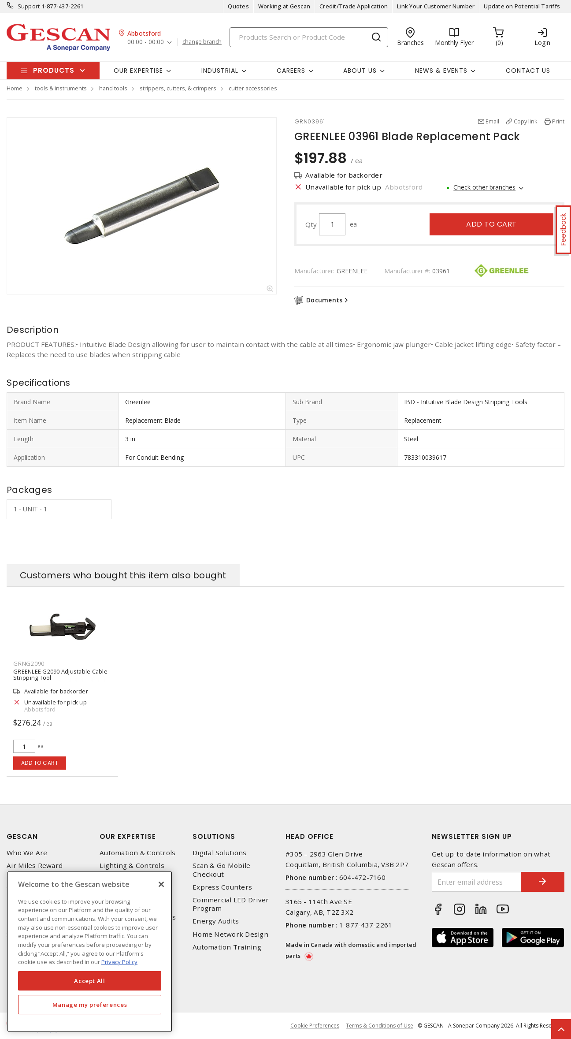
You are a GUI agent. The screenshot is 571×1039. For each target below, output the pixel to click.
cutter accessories (253, 88)
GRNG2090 (28, 663)
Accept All (89, 981)
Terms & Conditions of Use (379, 1025)
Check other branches (484, 187)
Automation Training (227, 947)
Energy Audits (216, 921)
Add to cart (491, 224)
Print (558, 121)
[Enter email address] (476, 882)
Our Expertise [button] (138, 70)
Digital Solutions (219, 853)
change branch (202, 41)
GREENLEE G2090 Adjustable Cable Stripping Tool (60, 674)
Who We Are (27, 853)
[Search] (309, 37)
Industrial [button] (219, 70)
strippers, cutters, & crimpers (178, 88)
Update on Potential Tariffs (522, 6)
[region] (89, 951)
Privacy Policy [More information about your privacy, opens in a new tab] (119, 962)
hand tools (113, 88)
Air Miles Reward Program (35, 869)
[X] (161, 884)
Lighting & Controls (132, 865)
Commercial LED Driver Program (231, 904)
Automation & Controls (137, 853)
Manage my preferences (89, 1005)
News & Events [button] (441, 70)
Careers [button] (291, 70)
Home (14, 88)
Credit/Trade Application (353, 6)
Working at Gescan (284, 6)
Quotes (238, 6)
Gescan (22, 836)
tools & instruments (61, 88)
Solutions (214, 836)
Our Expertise (128, 836)
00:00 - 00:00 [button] (145, 42)
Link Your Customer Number (436, 6)
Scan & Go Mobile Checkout (221, 869)
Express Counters (222, 887)
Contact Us (528, 70)
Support (29, 6)
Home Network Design (230, 934)
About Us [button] (360, 70)
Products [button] (53, 70)
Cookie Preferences (314, 1025)
